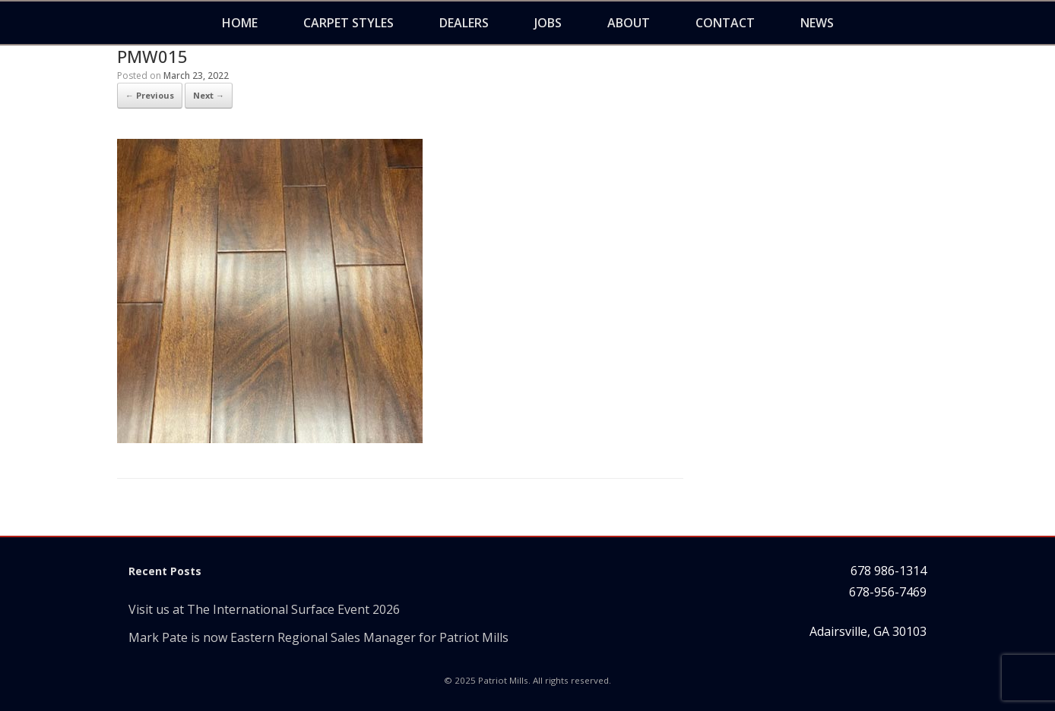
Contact (725, 22)
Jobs (548, 22)
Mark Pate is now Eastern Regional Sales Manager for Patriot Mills (318, 637)
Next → (208, 95)
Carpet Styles (348, 22)
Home (240, 22)
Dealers (464, 22)
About (628, 22)
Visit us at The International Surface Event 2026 (264, 609)
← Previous (149, 95)
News (817, 22)
